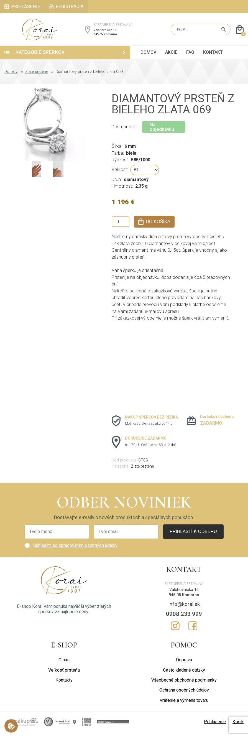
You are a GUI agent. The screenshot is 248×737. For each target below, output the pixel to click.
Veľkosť (119, 174)
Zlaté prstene (36, 77)
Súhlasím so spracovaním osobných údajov (75, 550)
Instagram (175, 631)
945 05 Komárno (105, 37)
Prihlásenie (215, 727)
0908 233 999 (184, 619)
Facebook (192, 631)
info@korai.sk (184, 609)
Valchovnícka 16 (105, 33)
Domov (10, 77)
